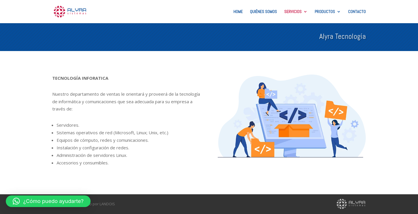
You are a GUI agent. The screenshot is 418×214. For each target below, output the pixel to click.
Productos (325, 12)
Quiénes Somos (263, 12)
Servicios (293, 12)
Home (238, 12)
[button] (48, 201)
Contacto (357, 12)
